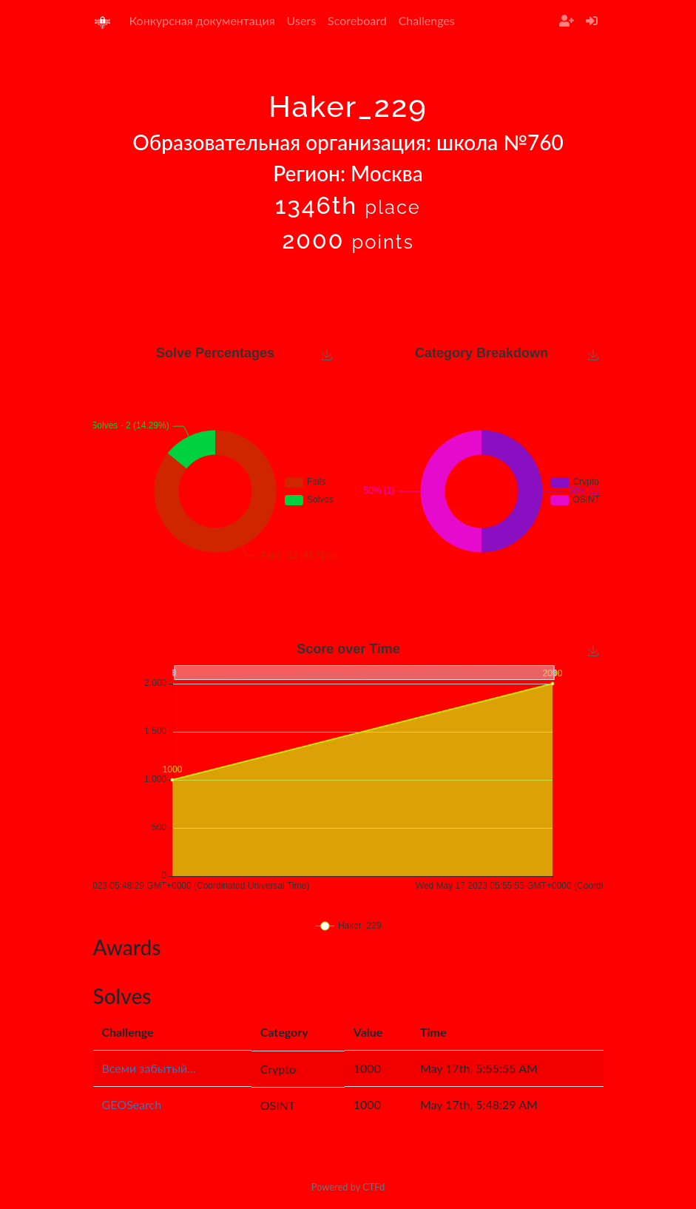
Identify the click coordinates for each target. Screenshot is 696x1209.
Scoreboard (357, 20)
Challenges (427, 20)
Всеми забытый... (149, 1068)
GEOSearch (132, 1104)
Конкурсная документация (202, 20)
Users (301, 20)
